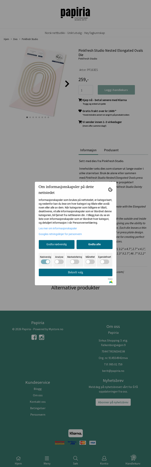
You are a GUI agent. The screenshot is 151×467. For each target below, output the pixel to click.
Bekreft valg (75, 272)
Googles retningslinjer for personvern (60, 234)
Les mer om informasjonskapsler (58, 228)
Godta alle (94, 244)
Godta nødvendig (56, 244)
